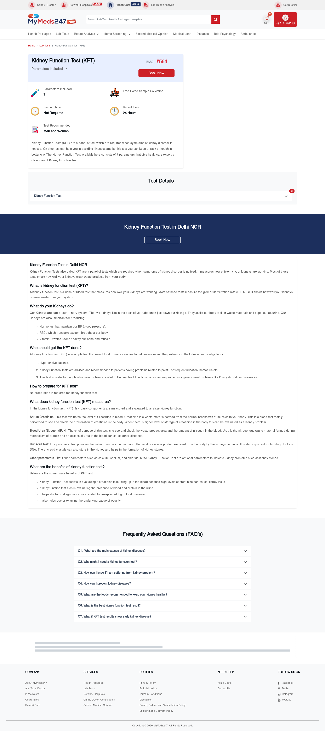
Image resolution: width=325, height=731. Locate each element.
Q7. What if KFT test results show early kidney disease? (114, 616)
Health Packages (39, 34)
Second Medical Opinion (152, 34)
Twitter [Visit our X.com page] (283, 689)
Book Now (156, 73)
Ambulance (248, 34)
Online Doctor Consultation (99, 700)
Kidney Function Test (163, 194)
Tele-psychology (225, 34)
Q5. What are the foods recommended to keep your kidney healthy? (122, 594)
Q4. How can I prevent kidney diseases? (104, 583)
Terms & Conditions (150, 694)
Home (31, 46)
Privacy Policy (147, 683)
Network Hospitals (85, 4)
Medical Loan (182, 34)
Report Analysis (86, 34)
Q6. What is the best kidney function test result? (109, 605)
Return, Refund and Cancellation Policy (162, 705)
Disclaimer (145, 700)
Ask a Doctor (225, 683)
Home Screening (117, 34)
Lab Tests (62, 34)
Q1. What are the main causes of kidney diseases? (112, 550)
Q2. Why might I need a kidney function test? (107, 561)
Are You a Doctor (35, 688)
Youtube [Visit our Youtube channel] (284, 700)
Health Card (128, 4)
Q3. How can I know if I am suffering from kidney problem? (116, 572)
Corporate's (32, 700)
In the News (32, 694)
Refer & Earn (32, 705)
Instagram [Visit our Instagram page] (285, 694)
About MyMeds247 (36, 683)
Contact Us (224, 688)
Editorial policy (148, 688)
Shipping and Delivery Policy (156, 711)
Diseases (202, 34)
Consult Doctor (46, 5)
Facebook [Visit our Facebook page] (285, 683)
